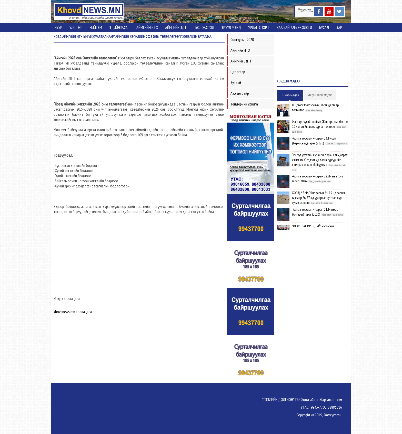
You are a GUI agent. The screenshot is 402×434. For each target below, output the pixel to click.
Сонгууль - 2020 (242, 39)
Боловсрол (204, 27)
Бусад (324, 27)
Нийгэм (96, 27)
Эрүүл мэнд (231, 27)
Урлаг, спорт (258, 27)
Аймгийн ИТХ (147, 27)
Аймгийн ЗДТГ (176, 27)
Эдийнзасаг (119, 27)
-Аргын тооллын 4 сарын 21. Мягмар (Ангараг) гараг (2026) (315, 212)
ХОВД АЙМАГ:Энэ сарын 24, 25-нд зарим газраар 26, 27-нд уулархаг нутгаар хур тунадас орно (318, 197)
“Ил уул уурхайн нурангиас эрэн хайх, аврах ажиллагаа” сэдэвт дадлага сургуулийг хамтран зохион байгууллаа (320, 160)
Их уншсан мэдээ (320, 95)
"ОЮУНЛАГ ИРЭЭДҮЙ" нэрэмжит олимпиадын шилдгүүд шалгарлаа (314, 228)
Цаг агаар (237, 71)
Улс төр (76, 27)
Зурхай (235, 82)
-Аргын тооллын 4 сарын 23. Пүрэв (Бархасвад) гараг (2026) (314, 140)
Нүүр (58, 27)
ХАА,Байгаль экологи (294, 27)
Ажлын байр (239, 93)
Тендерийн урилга (244, 104)
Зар (339, 27)
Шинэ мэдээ (290, 95)
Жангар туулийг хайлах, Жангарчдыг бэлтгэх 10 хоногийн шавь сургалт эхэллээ (320, 124)
